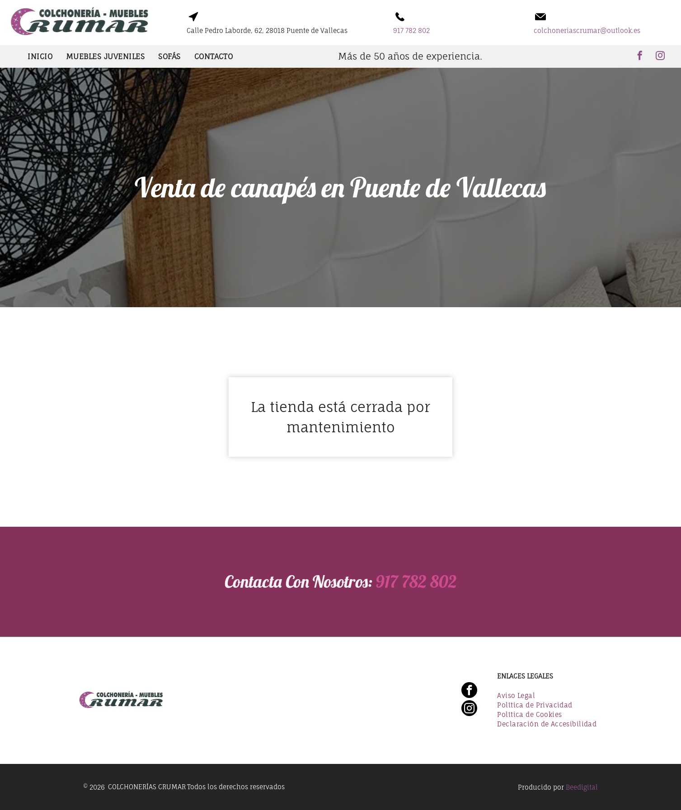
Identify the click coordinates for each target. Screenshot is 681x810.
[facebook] (640, 57)
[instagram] (660, 57)
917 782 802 (406, 581)
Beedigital (582, 787)
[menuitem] (40, 56)
